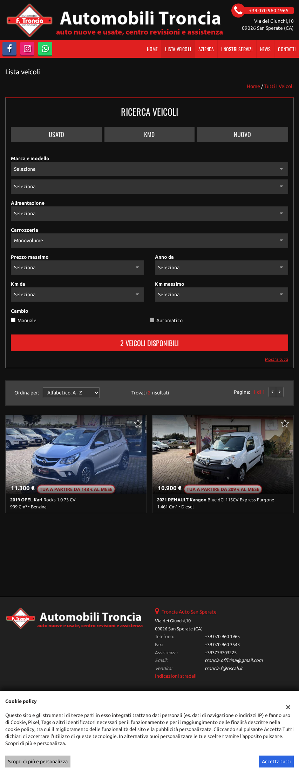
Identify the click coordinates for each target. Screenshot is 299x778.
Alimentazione (28, 203)
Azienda (206, 49)
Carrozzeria (24, 230)
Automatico (169, 320)
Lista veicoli (178, 49)
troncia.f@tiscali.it (224, 668)
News (265, 49)
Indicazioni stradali (176, 676)
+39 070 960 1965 (222, 636)
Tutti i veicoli (279, 86)
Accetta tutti (276, 761)
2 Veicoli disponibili (149, 343)
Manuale (27, 320)
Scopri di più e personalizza (38, 761)
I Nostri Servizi (236, 49)
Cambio (19, 311)
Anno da (164, 257)
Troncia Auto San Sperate (189, 612)
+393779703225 (221, 652)
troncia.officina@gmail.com (234, 660)
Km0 (149, 134)
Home (152, 49)
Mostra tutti (276, 359)
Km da (18, 284)
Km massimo (169, 284)
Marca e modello (30, 158)
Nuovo (242, 134)
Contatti (286, 49)
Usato (56, 134)
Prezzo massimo (30, 257)
